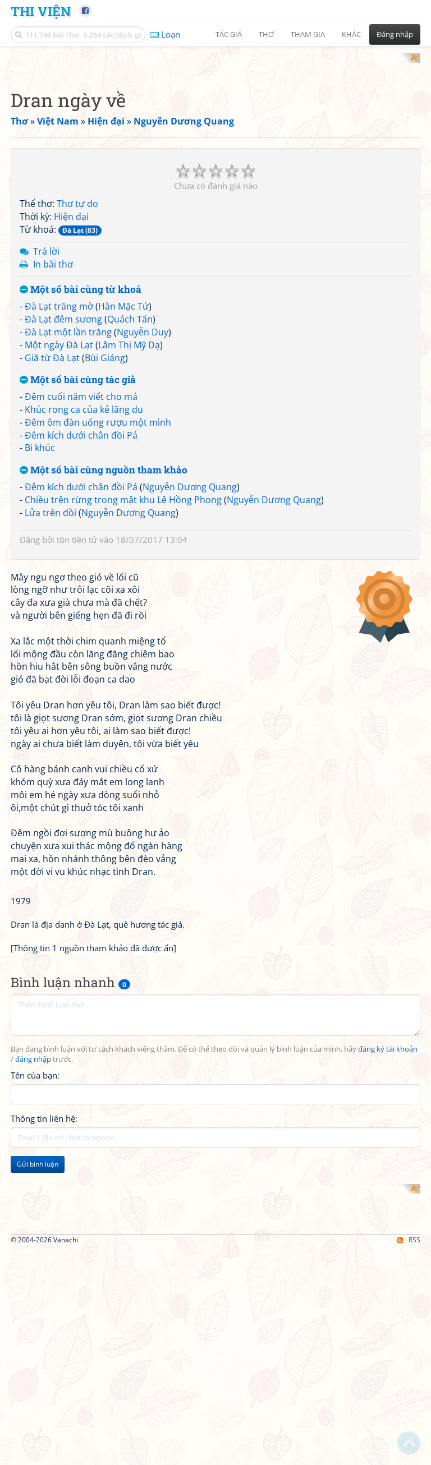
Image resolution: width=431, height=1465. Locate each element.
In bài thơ (53, 410)
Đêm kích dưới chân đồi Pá (81, 581)
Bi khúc (40, 594)
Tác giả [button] (229, 34)
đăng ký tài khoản (388, 1352)
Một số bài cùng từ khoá (80, 436)
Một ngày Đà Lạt (59, 491)
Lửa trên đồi (50, 659)
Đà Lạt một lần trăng (68, 478)
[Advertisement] (215, 131)
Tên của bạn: (35, 1378)
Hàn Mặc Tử (123, 453)
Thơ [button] (266, 34)
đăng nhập (33, 1362)
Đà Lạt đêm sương (63, 465)
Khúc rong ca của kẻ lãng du (84, 556)
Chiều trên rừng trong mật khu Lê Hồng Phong (123, 646)
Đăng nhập (395, 34)
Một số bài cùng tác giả (78, 527)
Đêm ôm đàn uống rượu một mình (98, 569)
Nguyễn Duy (142, 478)
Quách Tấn (130, 465)
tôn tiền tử (77, 686)
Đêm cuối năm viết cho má (81, 543)
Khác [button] (351, 34)
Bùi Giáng (105, 504)
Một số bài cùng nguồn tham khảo (103, 617)
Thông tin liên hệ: (44, 1421)
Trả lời (46, 397)
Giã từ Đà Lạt (52, 504)
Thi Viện (41, 11)
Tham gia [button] (308, 34)
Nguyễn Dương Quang (190, 633)
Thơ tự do (77, 350)
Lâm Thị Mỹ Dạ (129, 491)
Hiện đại (71, 363)
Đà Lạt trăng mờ (59, 453)
